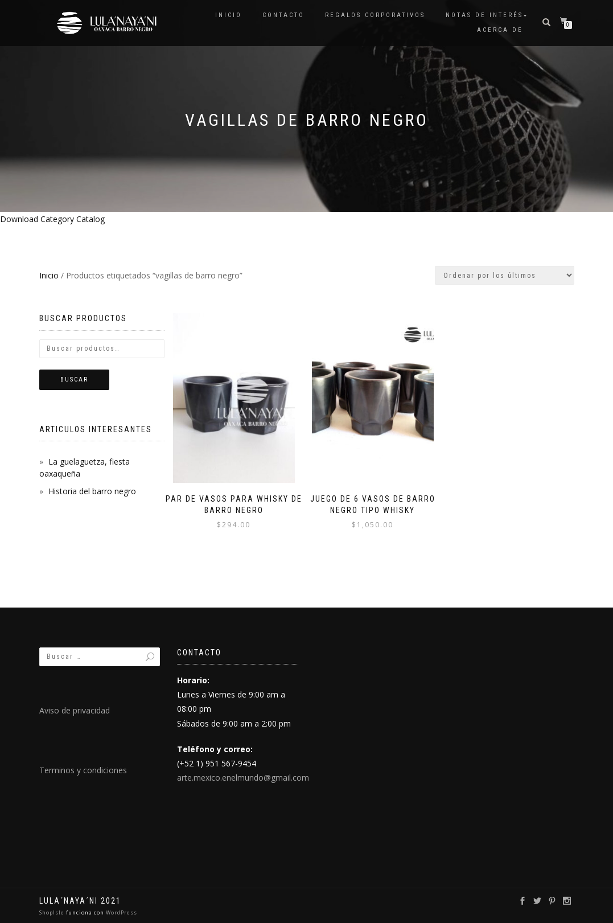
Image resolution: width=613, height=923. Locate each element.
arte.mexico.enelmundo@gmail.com (243, 777)
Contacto (283, 15)
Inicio (228, 15)
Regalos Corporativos (375, 15)
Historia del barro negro (92, 491)
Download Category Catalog (52, 219)
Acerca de (500, 30)
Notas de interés (484, 15)
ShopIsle (52, 912)
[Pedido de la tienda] (504, 275)
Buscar (74, 379)
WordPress (120, 912)
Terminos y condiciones (83, 770)
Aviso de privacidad (74, 710)
